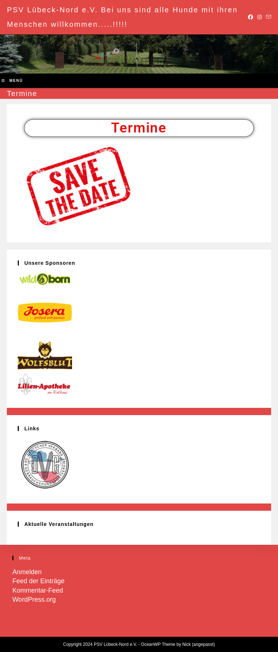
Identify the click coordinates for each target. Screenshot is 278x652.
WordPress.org (34, 599)
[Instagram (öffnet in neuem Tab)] (259, 17)
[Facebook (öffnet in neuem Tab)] (250, 17)
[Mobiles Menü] (12, 81)
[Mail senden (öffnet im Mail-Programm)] (267, 17)
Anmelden (27, 572)
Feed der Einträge (38, 581)
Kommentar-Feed (37, 590)
